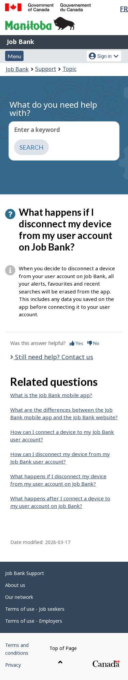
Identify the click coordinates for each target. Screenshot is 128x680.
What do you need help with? (53, 108)
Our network (19, 597)
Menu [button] (14, 56)
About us (15, 585)
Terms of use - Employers (33, 621)
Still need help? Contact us (53, 357)
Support (45, 69)
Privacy (13, 665)
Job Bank (20, 41)
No (93, 343)
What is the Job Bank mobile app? (51, 395)
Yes (76, 343)
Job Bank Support (24, 573)
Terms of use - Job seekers (35, 609)
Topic (69, 69)
